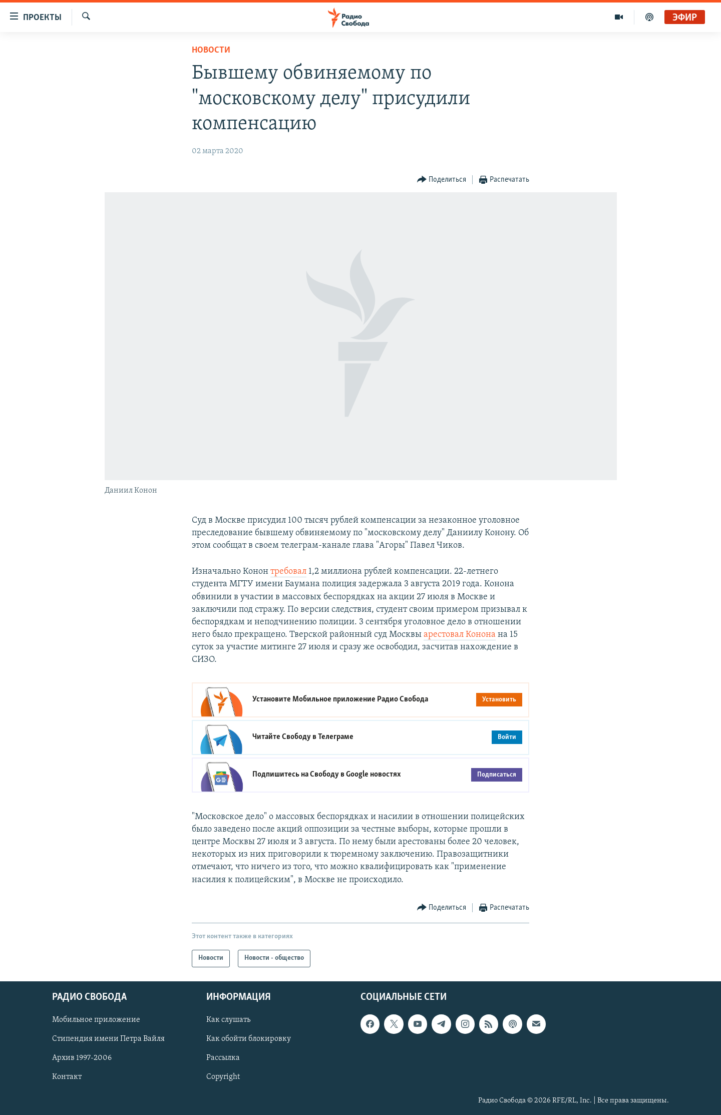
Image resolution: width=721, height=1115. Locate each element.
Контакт (67, 1077)
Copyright (223, 1077)
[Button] (442, 180)
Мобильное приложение (96, 1020)
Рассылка (223, 1058)
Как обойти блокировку (248, 1039)
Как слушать (228, 1020)
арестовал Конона (460, 634)
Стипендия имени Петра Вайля (108, 1039)
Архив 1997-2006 (82, 1058)
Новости (211, 50)
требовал (288, 571)
